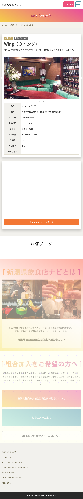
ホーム (4, 25)
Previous (2, 78)
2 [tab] (43, 101)
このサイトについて (9, 452)
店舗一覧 (13, 25)
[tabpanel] (41, 78)
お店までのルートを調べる (41, 222)
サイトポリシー (7, 457)
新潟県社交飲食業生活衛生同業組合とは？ (17, 467)
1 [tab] (39, 101)
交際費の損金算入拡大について (13, 477)
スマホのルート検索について (12, 462)
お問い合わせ (6, 483)
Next (81, 78)
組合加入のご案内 (8, 472)
